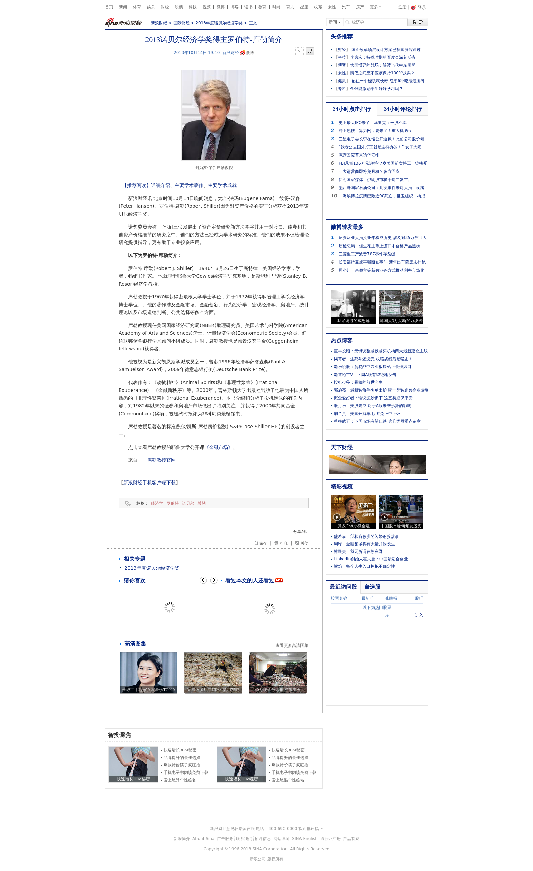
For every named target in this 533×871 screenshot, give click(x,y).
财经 (165, 7)
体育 (137, 7)
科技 (193, 7)
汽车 (346, 7)
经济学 (157, 503)
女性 (332, 7)
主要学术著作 (189, 185)
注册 (402, 7)
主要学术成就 (222, 185)
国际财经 (181, 23)
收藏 (318, 7)
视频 (207, 7)
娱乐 (151, 7)
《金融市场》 (218, 447)
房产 (360, 7)
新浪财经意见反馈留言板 (232, 828)
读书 (248, 7)
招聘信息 (263, 838)
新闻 (123, 7)
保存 (263, 543)
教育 (262, 7)
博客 (234, 7)
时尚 (276, 7)
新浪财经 (159, 23)
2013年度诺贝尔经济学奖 (219, 23)
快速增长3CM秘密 (180, 750)
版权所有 (275, 859)
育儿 (290, 7)
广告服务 (225, 838)
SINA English (305, 838)
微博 (221, 7)
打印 (284, 543)
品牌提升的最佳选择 (182, 757)
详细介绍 (160, 185)
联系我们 (244, 838)
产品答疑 (351, 838)
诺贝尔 (188, 503)
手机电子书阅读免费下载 (186, 772)
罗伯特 (173, 503)
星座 (304, 7)
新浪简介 (182, 838)
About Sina (203, 838)
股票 (179, 7)
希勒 (201, 503)
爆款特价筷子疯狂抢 (182, 765)
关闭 (304, 543)
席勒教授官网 (161, 460)
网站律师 (281, 838)
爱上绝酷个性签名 (180, 780)
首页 (109, 7)
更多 (374, 7)
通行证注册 (330, 838)
